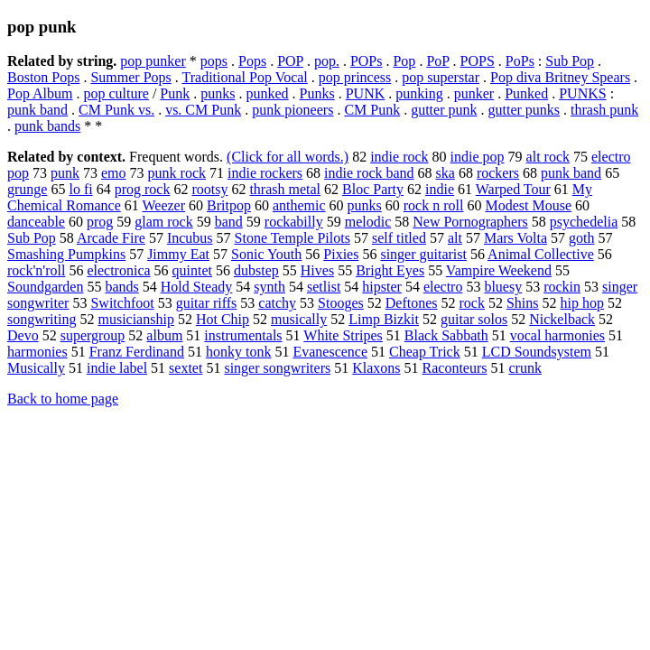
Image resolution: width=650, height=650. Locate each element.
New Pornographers (470, 221)
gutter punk (444, 109)
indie (439, 189)
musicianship (135, 319)
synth (269, 286)
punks (217, 93)
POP (290, 61)
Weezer (163, 205)
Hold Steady (197, 286)
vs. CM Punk (203, 109)
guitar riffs (206, 303)
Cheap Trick (424, 351)
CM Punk (372, 109)
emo (113, 173)
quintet (192, 270)
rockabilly (294, 221)
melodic (368, 221)
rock (472, 303)
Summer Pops (130, 77)
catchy (277, 303)
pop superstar (440, 77)
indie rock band (369, 173)
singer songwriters (277, 368)
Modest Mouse (528, 205)
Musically (36, 368)
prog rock (143, 189)
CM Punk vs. (116, 109)
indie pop (477, 156)
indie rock (399, 156)
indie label (117, 368)
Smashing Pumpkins (66, 254)
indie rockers (265, 173)
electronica (118, 270)
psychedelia (584, 221)
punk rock (177, 173)
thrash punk (604, 109)
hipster (382, 286)
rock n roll (434, 205)
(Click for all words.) (287, 156)
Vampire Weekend (499, 270)
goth (581, 238)
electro (443, 286)
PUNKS (582, 93)
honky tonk (238, 351)
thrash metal (284, 189)
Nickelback (562, 319)
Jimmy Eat (178, 254)
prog (100, 221)
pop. (326, 61)
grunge (27, 189)
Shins (522, 303)
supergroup (92, 335)
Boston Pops (43, 77)
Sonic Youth (266, 254)
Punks (317, 93)
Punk (175, 93)
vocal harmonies (557, 335)
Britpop (229, 205)
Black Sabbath (446, 335)
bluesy (503, 286)
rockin (561, 286)
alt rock (548, 156)
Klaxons (376, 368)
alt (455, 238)
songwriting (41, 319)
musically (299, 319)
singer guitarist (423, 254)
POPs (366, 61)
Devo (23, 335)
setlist (323, 286)
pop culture (115, 93)
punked (267, 93)
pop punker (152, 61)
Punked (526, 93)
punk (65, 173)
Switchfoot (121, 303)
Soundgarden (45, 286)
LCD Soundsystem (536, 351)
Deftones (411, 303)
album (164, 335)
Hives (317, 270)
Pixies (340, 254)
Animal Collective (541, 254)
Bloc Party (373, 189)
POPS (477, 61)
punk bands (47, 126)
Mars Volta (515, 238)
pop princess (355, 77)
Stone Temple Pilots (292, 238)
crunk (525, 368)
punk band (37, 109)
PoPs (520, 61)
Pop (404, 61)
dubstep (256, 270)
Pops (252, 61)
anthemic (299, 205)
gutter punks (524, 109)
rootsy (209, 189)
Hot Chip (222, 319)
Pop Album (39, 93)
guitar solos (474, 319)
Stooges (341, 303)
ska (445, 173)
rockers (498, 173)
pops (214, 61)
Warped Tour (513, 189)
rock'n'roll (36, 270)
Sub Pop (569, 61)
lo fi (80, 189)
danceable (36, 221)
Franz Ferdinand (136, 351)
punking (418, 93)
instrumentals (243, 335)
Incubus (190, 238)
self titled (399, 238)
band (229, 221)
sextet (185, 368)
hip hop (582, 303)
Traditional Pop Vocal (245, 77)
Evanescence (329, 351)
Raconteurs (455, 368)
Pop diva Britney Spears (560, 77)
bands (121, 286)
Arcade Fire (111, 238)
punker (474, 93)
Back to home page (62, 398)
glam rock (163, 221)
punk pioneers (292, 109)
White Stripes (343, 335)
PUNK (365, 93)
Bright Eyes (390, 270)
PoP (437, 61)
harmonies (37, 351)
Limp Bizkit (383, 319)
